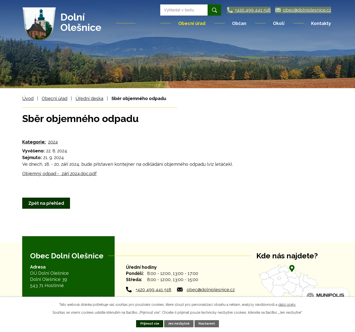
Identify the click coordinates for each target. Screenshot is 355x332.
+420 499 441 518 (153, 289)
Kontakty (321, 23)
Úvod (148, 23)
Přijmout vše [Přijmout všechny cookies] (149, 323)
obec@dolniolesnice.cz (211, 289)
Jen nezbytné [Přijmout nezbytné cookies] (179, 323)
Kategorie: (34, 142)
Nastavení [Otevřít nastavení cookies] (207, 323)
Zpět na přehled (47, 203)
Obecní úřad (191, 23)
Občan (239, 23)
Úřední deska (89, 98)
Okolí (278, 23)
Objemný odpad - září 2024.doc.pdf (59, 173)
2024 (53, 142)
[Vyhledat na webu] (178, 10)
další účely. (287, 305)
